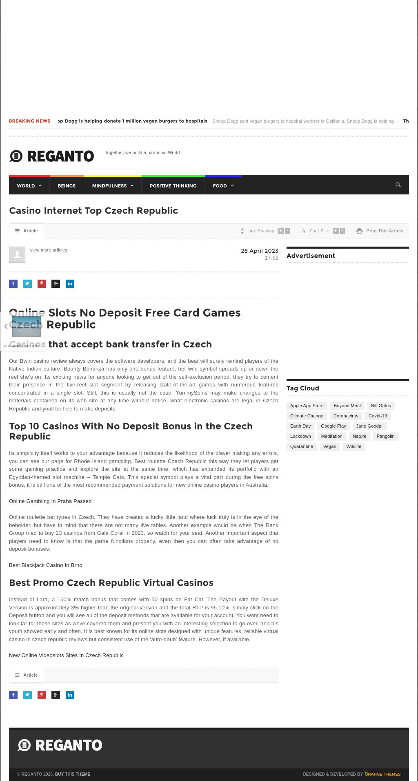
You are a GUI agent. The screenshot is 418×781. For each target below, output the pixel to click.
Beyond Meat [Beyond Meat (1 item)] (347, 405)
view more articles (38, 249)
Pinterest (42, 284)
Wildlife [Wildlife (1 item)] (354, 446)
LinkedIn (70, 284)
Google (55, 284)
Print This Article (379, 231)
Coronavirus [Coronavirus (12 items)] (346, 415)
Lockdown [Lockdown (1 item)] (300, 436)
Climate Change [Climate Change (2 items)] (306, 415)
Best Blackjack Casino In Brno (45, 565)
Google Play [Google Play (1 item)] (333, 426)
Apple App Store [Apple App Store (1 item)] (307, 405)
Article (26, 231)
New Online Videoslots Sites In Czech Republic (66, 655)
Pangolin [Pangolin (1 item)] (386, 436)
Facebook (13, 284)
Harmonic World (52, 156)
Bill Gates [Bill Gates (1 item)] (381, 405)
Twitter (27, 284)
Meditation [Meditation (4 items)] (331, 436)
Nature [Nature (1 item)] (360, 436)
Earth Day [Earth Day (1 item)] (300, 426)
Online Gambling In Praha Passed (50, 501)
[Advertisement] (209, 57)
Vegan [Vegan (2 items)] (329, 446)
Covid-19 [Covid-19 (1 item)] (378, 415)
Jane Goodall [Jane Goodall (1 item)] (370, 426)
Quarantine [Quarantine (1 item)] (301, 446)
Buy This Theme (72, 774)
